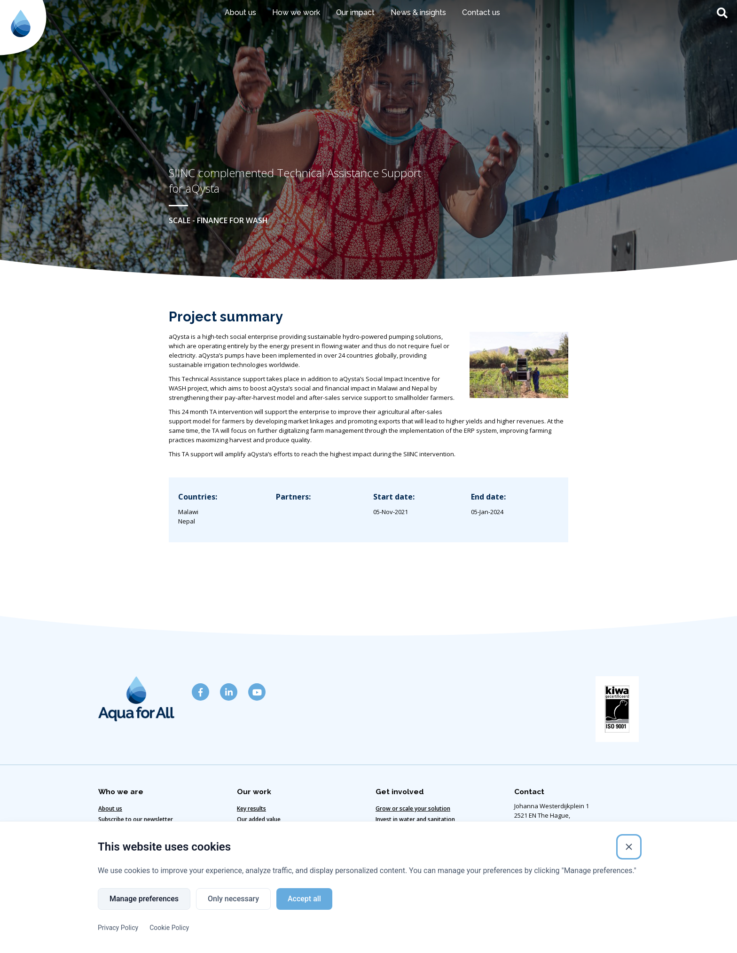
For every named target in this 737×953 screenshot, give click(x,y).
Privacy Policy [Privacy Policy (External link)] (118, 928)
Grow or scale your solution (413, 808)
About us (240, 12)
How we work (296, 12)
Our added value (259, 819)
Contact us (481, 12)
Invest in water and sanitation (415, 819)
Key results (251, 808)
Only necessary (233, 899)
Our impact (355, 12)
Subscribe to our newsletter (135, 819)
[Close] (629, 847)
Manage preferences (144, 899)
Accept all (304, 899)
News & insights (418, 12)
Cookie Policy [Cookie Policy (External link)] (169, 928)
